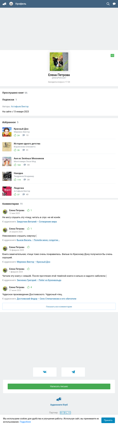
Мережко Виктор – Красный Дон (33, 262)
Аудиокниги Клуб (59, 397)
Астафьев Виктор (20, 106)
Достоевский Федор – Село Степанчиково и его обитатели (46, 298)
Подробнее (25, 422)
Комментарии (12, 203)
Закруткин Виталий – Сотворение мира (37, 221)
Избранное (10, 122)
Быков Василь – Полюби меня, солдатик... (38, 240)
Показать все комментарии (59, 306)
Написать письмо (59, 386)
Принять (108, 420)
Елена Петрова (17, 210)
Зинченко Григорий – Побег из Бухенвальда (39, 280)
